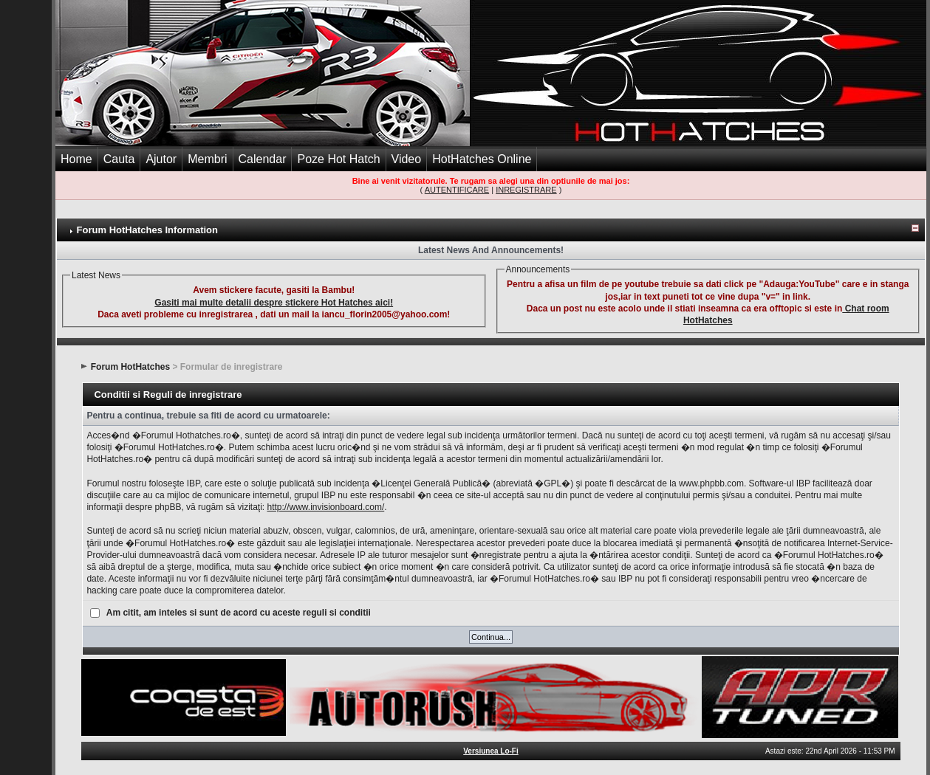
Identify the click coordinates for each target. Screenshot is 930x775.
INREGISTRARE (526, 189)
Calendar (263, 159)
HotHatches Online (481, 159)
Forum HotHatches (130, 367)
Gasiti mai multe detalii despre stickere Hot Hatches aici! (273, 302)
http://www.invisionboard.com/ (325, 507)
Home (76, 159)
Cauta (119, 159)
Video (407, 159)
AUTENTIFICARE (457, 189)
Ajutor (161, 159)
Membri (207, 159)
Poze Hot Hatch (338, 159)
